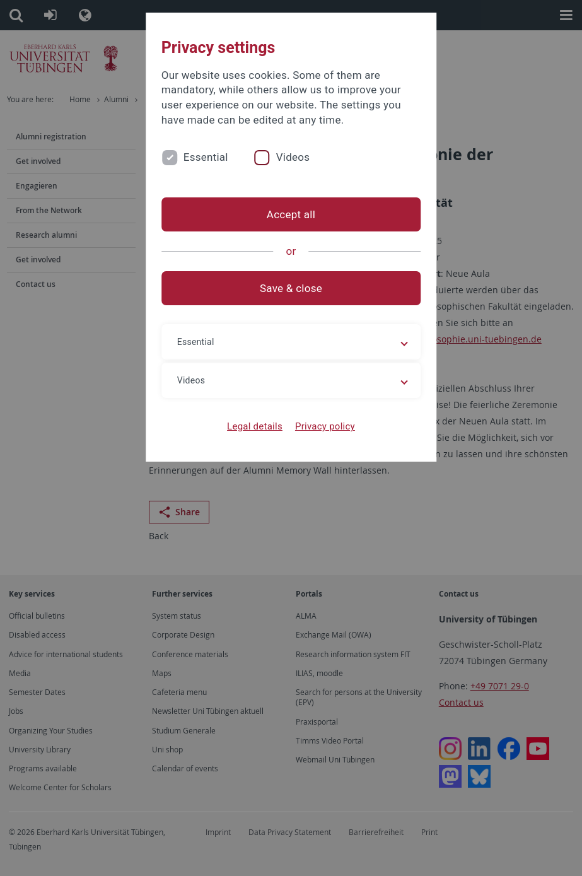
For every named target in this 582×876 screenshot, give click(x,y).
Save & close (291, 288)
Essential (205, 157)
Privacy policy (325, 426)
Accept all (291, 214)
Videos (293, 157)
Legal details (254, 426)
